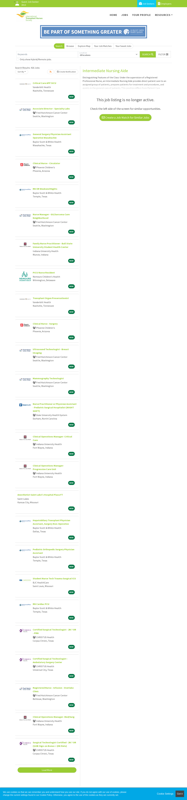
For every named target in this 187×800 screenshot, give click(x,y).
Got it (180, 794)
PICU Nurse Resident (44, 272)
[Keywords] (47, 54)
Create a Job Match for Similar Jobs (125, 117)
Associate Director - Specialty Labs (51, 108)
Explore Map (84, 46)
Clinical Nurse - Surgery (45, 323)
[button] (163, 54)
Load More (47, 770)
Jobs (124, 15)
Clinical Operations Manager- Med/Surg (53, 716)
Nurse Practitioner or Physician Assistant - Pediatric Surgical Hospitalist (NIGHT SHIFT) (55, 407)
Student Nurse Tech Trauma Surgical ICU (54, 578)
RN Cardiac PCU (41, 604)
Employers (164, 3)
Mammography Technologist (48, 378)
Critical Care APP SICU (44, 83)
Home (113, 15)
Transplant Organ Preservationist (51, 298)
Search (59, 46)
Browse (70, 46)
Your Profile (141, 15)
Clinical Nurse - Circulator (46, 163)
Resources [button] (162, 15)
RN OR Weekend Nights (45, 188)
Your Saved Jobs (123, 46)
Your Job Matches (103, 46)
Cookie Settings (165, 794)
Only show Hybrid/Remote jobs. (36, 59)
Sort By (21, 71)
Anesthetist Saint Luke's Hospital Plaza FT (40, 494)
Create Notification (66, 71)
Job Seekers (146, 3)
